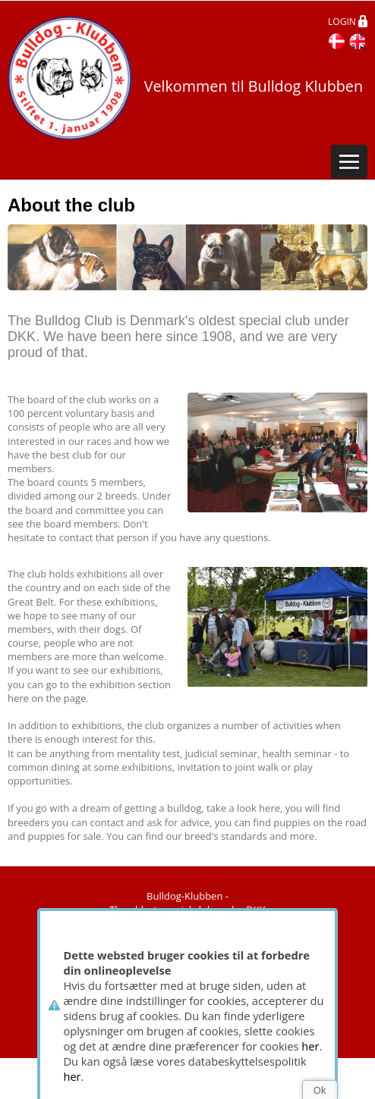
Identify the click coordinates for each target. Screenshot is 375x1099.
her (310, 1046)
